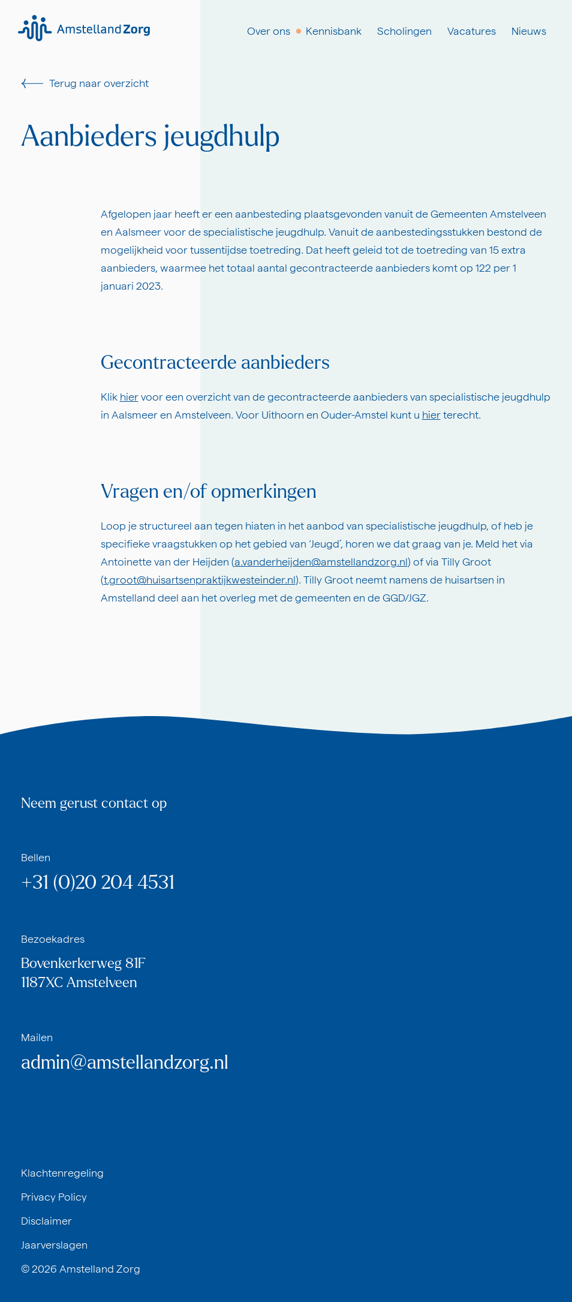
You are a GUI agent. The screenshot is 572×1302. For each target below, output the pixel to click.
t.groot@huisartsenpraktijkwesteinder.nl (200, 579)
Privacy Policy (54, 1196)
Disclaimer (46, 1220)
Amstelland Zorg (99, 1268)
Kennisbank (334, 31)
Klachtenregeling (62, 1172)
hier (129, 396)
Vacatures (471, 31)
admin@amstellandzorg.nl (124, 1063)
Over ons (268, 31)
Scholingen (404, 31)
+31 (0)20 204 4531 (97, 883)
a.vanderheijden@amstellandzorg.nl (321, 561)
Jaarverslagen (54, 1244)
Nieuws (528, 31)
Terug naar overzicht (85, 83)
